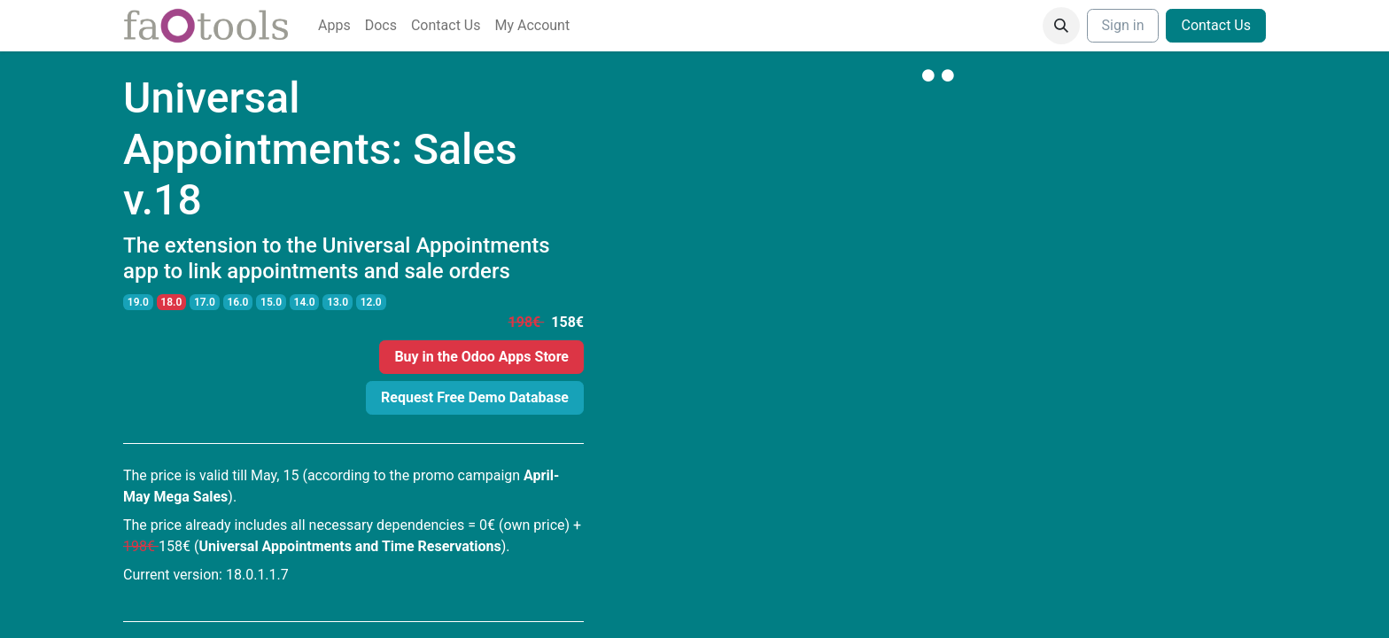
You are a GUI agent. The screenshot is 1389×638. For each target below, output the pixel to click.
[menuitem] (334, 25)
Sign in (1123, 25)
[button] (1061, 25)
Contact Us (1216, 25)
